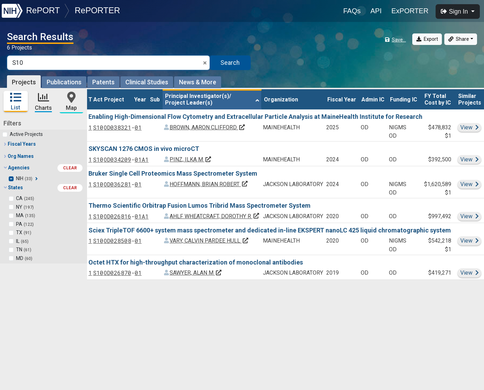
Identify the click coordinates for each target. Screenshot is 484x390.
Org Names (18, 156)
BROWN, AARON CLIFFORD (207, 127)
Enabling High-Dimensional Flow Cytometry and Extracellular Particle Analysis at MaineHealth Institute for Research (255, 116)
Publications (64, 82)
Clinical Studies (146, 82)
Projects (24, 82)
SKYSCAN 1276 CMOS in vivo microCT (143, 148)
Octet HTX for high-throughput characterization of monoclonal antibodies (195, 262)
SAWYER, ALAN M (196, 272)
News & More (197, 82)
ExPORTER (409, 11)
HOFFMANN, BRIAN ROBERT (209, 184)
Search (230, 62)
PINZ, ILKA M (191, 159)
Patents (103, 82)
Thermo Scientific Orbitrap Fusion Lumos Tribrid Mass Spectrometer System (199, 205)
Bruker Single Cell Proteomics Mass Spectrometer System (172, 173)
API (376, 11)
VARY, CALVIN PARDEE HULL (209, 240)
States (43, 188)
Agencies (43, 168)
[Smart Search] (108, 62)
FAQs (352, 11)
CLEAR (70, 168)
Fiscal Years (19, 144)
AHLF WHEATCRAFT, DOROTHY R (215, 216)
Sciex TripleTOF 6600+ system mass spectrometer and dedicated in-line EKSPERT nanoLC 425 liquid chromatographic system (269, 230)
